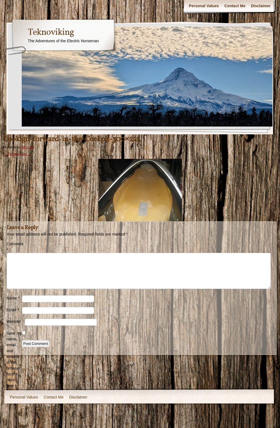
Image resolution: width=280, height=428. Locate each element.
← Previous (12, 153)
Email (13, 310)
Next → (25, 153)
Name (13, 298)
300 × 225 (28, 147)
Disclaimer (261, 6)
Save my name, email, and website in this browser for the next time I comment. (14, 362)
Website (14, 321)
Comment (14, 247)
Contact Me (234, 6)
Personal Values (204, 6)
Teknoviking (51, 32)
